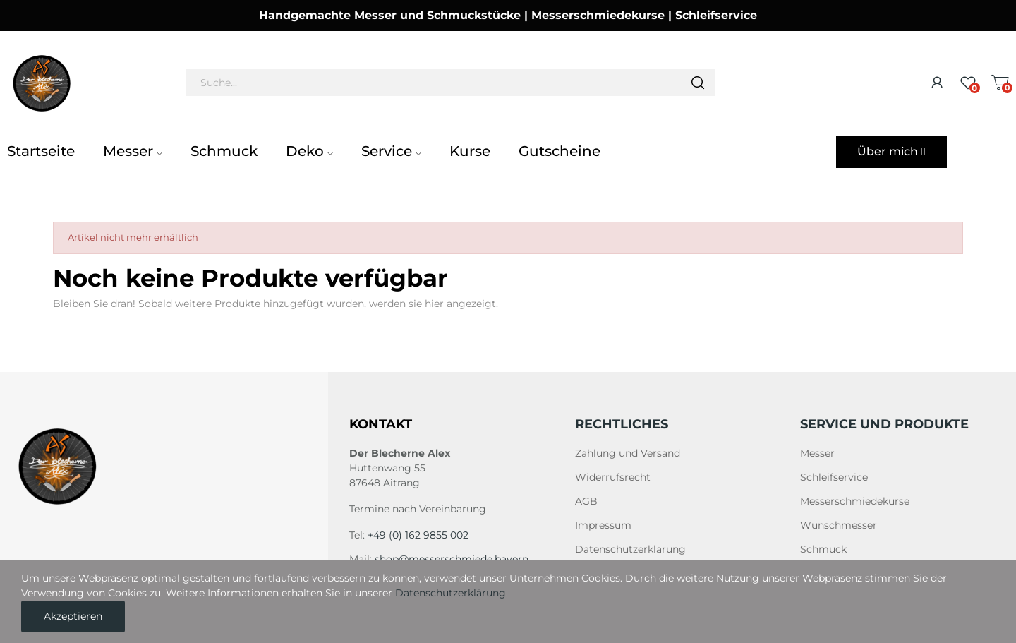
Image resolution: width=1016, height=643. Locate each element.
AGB (586, 501)
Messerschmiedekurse (854, 501)
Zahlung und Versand (627, 453)
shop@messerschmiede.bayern (451, 559)
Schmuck (823, 549)
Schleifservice (834, 477)
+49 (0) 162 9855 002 (418, 535)
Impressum (603, 525)
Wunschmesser (838, 525)
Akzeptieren (73, 616)
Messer (817, 453)
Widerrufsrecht (613, 477)
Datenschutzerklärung (630, 549)
